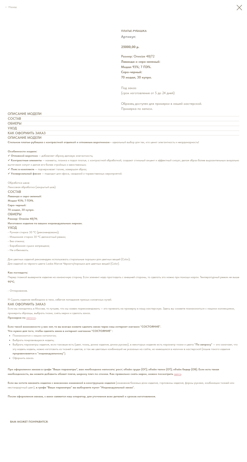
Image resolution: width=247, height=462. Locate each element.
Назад (12, 7)
